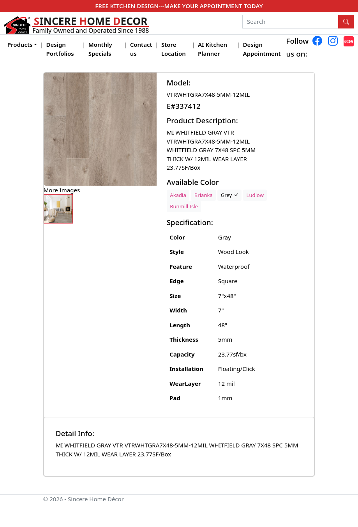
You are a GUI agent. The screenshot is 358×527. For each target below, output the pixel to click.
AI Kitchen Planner (212, 49)
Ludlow (255, 195)
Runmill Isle (184, 206)
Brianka (203, 195)
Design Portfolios (60, 49)
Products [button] (20, 44)
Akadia (178, 195)
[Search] (290, 22)
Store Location (173, 49)
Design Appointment (262, 49)
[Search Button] (346, 22)
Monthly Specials (100, 49)
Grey (229, 195)
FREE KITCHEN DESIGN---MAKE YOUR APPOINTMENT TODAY (179, 6)
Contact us (141, 49)
